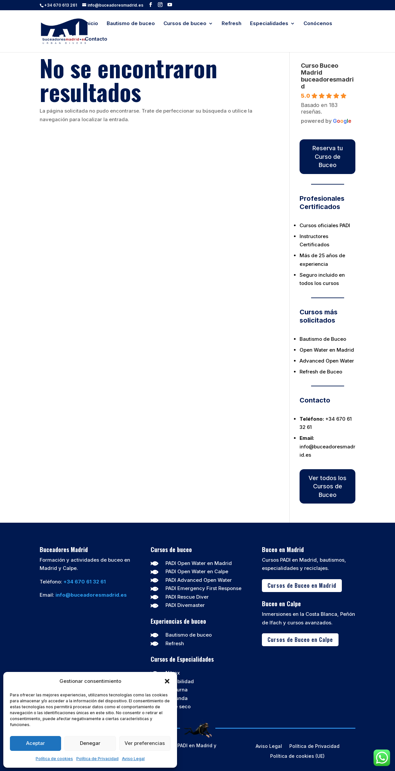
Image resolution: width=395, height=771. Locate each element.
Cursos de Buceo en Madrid (302, 585)
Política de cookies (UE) (297, 756)
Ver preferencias (145, 743)
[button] (167, 681)
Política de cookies (54, 758)
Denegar (90, 743)
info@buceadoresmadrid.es (91, 595)
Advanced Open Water (327, 361)
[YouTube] (169, 4)
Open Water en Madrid (327, 350)
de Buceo (334, 339)
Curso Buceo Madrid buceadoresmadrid (327, 76)
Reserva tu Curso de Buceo (327, 156)
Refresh (231, 23)
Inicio (91, 23)
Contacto (96, 39)
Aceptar (35, 743)
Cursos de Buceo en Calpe (300, 639)
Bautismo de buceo (131, 23)
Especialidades (269, 23)
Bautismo (311, 339)
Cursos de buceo (184, 23)
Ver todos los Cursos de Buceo (327, 486)
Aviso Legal (133, 758)
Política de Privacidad (97, 758)
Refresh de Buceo (321, 371)
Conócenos (318, 23)
